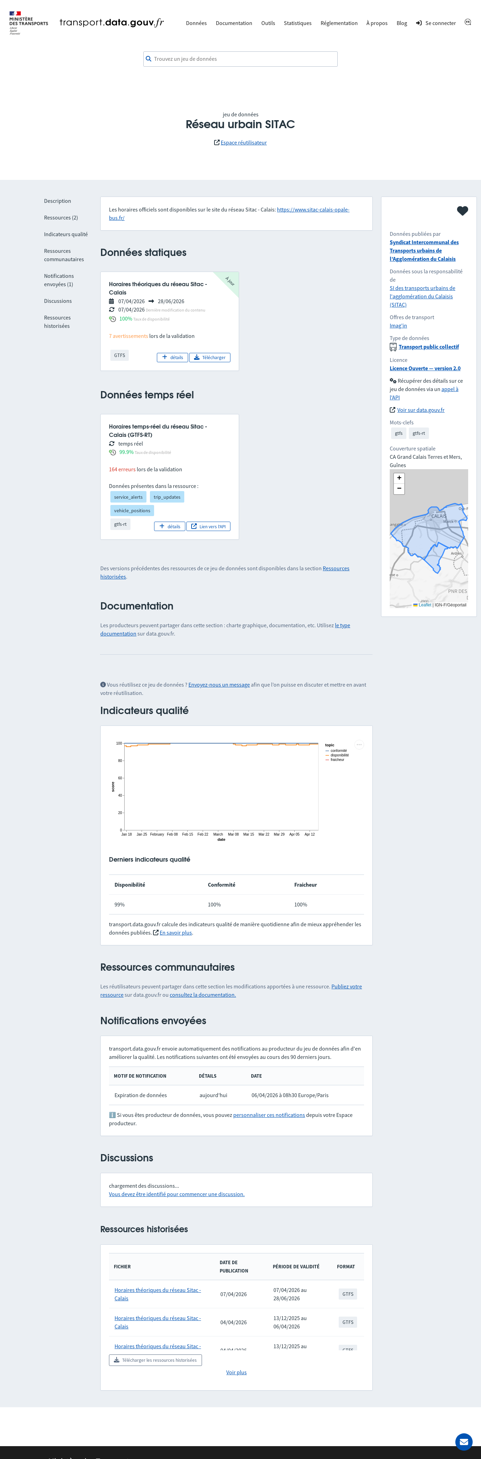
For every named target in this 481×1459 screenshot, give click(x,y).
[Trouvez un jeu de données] (240, 59)
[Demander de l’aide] (464, 1442)
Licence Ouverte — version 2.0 (425, 368)
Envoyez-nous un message (219, 684)
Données (196, 22)
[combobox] (240, 59)
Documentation (234, 22)
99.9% (126, 451)
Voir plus (236, 1372)
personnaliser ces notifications (269, 1114)
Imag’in (398, 325)
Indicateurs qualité (66, 234)
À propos (377, 22)
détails (172, 357)
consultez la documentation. (203, 994)
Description (57, 200)
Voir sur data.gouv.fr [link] (421, 409)
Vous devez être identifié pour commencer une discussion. (177, 1194)
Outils (268, 22)
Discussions (58, 300)
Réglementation (339, 22)
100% (125, 318)
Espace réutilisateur (244, 142)
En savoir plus (176, 932)
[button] (399, 478)
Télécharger (210, 357)
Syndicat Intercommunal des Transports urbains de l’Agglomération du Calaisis (424, 250)
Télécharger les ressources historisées (155, 1360)
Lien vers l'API (208, 526)
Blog (402, 22)
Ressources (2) (61, 217)
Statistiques (298, 22)
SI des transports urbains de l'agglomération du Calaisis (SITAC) (422, 296)
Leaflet (422, 605)
